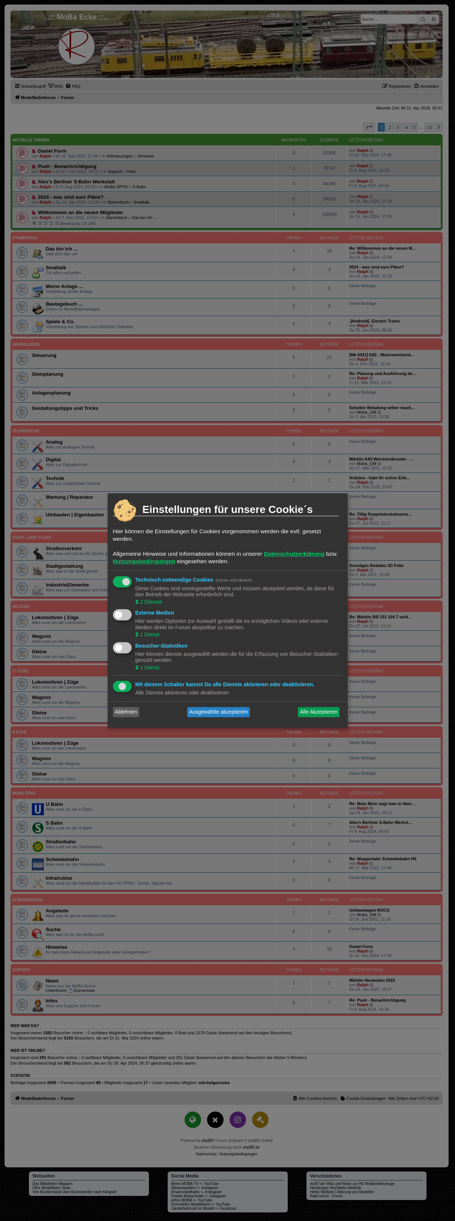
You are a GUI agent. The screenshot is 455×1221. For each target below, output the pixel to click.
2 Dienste (150, 602)
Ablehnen (126, 712)
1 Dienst (149, 635)
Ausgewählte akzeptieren (218, 712)
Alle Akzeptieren (318, 712)
